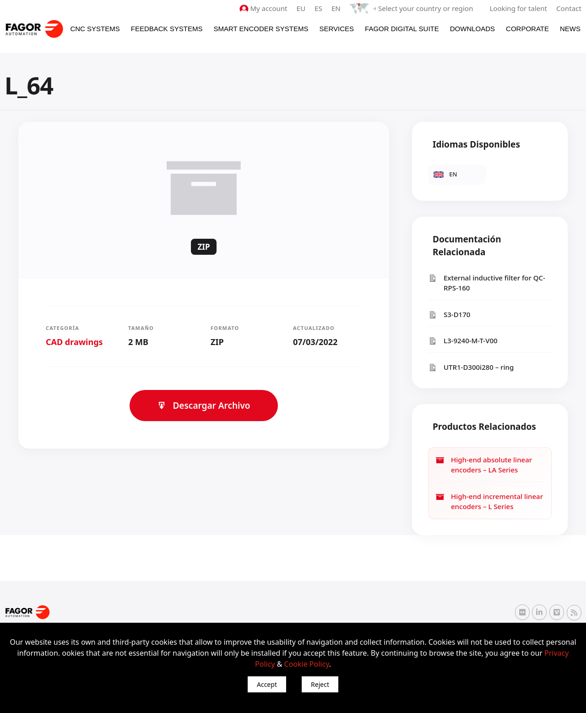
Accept (267, 684)
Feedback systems (167, 28)
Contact (569, 8)
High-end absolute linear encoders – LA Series (483, 464)
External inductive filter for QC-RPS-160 (486, 282)
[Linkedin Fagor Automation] (539, 612)
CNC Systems (94, 28)
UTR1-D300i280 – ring (471, 367)
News (570, 28)
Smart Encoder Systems (260, 28)
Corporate (527, 28)
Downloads (472, 28)
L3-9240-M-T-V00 (463, 341)
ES (320, 8)
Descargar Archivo (203, 405)
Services (336, 28)
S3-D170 (449, 314)
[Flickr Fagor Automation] (522, 612)
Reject (320, 684)
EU (302, 8)
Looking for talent (518, 8)
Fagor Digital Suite (402, 28)
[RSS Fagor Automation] (574, 612)
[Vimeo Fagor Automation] (556, 612)
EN (337, 8)
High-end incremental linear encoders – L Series (489, 501)
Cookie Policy (306, 664)
